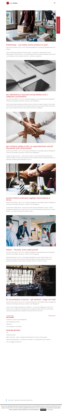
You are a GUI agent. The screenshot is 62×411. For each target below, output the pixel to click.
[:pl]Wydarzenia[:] (49, 47)
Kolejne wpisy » (52, 315)
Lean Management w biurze (13, 321)
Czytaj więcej (50, 409)
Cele (7, 332)
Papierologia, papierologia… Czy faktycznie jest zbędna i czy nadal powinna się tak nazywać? (28, 339)
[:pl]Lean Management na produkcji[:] (35, 47)
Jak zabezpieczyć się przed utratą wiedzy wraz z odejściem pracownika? (27, 95)
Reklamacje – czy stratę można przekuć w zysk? (27, 44)
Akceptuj (43, 409)
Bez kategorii (15, 101)
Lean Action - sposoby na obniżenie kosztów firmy (20, 400)
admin (16, 47)
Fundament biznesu (11, 335)
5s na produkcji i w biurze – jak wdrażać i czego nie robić (31, 299)
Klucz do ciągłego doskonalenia (13, 342)
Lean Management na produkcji (14, 326)
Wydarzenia (9, 324)
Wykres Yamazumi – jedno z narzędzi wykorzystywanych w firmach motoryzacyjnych (26, 337)
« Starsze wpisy (10, 315)
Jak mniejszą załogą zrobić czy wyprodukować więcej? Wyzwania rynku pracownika (29, 147)
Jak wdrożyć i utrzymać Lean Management (29, 101)
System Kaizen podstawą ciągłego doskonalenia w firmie (28, 199)
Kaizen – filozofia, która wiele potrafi (22, 249)
